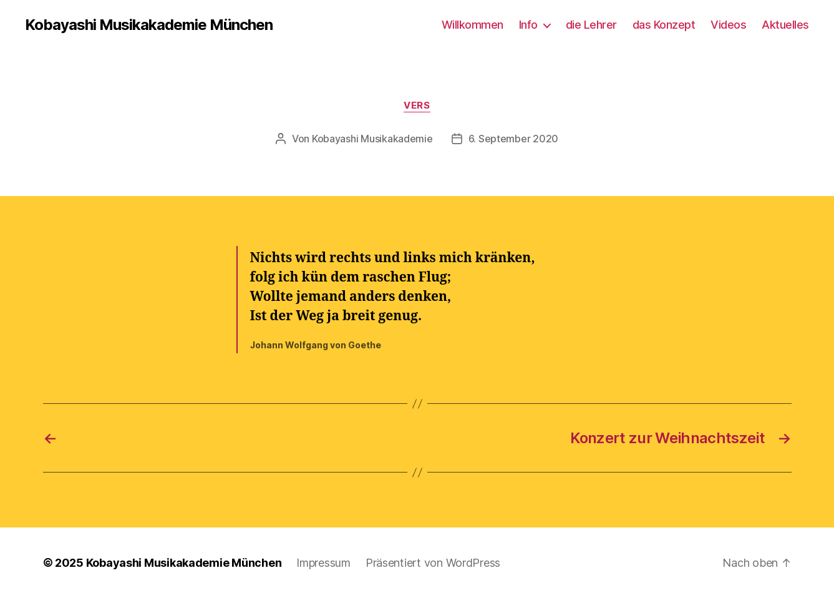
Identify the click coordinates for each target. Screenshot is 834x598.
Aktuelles (785, 24)
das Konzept (664, 24)
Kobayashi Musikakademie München (149, 24)
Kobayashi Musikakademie (372, 138)
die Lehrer (591, 24)
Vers (417, 105)
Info (528, 24)
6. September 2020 (513, 138)
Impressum (323, 562)
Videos (728, 24)
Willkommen (472, 24)
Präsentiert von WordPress (433, 562)
